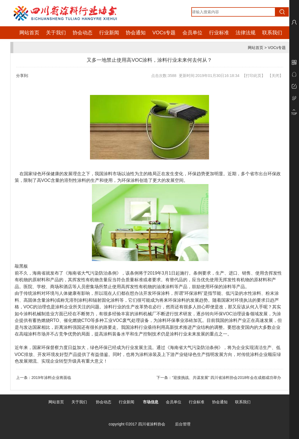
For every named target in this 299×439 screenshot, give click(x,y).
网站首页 (29, 32)
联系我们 (272, 32)
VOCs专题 (164, 32)
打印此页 (253, 75)
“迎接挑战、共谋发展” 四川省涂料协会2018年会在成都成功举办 (227, 377)
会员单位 (192, 32)
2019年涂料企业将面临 (51, 377)
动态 (107, 402)
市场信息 (150, 402)
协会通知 (136, 32)
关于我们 (56, 32)
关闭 (275, 75)
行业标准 (219, 32)
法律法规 (246, 32)
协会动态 (82, 32)
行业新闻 (109, 32)
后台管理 (182, 424)
